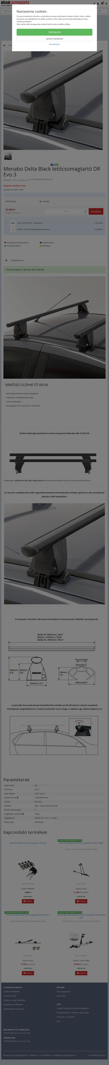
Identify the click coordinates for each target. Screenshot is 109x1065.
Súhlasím (54, 32)
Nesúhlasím (54, 44)
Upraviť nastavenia (54, 38)
